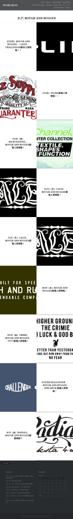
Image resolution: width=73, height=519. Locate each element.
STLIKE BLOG (10, 5)
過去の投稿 (5, 463)
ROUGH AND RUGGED (38, 5)
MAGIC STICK (58, 5)
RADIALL (48, 2)
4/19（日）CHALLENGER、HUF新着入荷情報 (17, 489)
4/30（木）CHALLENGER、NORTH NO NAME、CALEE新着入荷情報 (19, 477)
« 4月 (40, 495)
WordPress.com (47, 516)
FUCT (68, 5)
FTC (64, 5)
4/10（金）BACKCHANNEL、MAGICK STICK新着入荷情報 (20, 501)
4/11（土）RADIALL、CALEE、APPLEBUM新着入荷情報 (20, 496)
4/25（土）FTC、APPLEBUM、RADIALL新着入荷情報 (19, 483)
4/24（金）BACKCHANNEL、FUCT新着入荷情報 (18, 486)
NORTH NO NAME (58, 7)
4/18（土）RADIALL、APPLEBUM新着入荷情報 (18, 492)
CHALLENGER (66, 2)
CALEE (42, 2)
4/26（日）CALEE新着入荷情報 (14, 481)
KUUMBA (67, 7)
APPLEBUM (49, 5)
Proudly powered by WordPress (29, 516)
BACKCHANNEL (57, 2)
